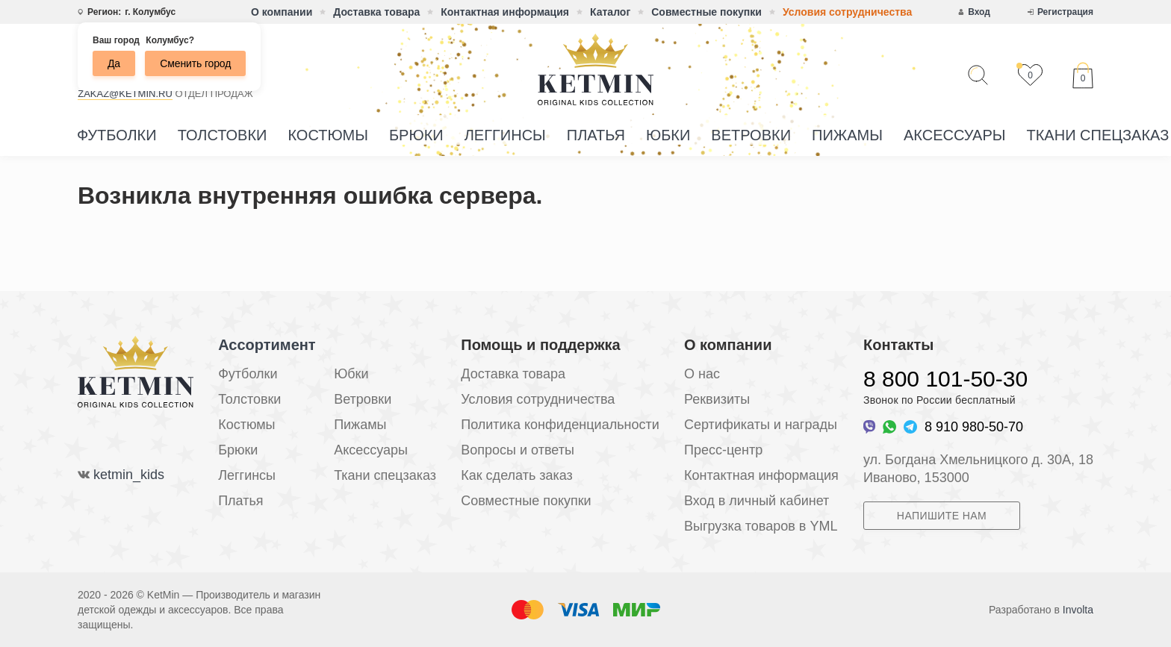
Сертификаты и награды (760, 424)
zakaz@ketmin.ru (125, 93)
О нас (702, 373)
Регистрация (1065, 12)
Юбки (668, 135)
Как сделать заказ (517, 475)
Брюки (416, 135)
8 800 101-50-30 (945, 378)
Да (114, 63)
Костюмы (328, 135)
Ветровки (751, 135)
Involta (1078, 610)
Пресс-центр (723, 450)
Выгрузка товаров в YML (760, 526)
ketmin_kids (128, 474)
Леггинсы (505, 135)
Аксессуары (955, 135)
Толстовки (222, 135)
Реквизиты (717, 399)
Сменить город (195, 63)
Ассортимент (266, 345)
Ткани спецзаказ (385, 475)
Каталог (610, 12)
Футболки (117, 135)
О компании (281, 12)
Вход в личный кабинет (756, 500)
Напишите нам (942, 516)
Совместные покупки (706, 12)
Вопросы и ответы (517, 450)
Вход (979, 12)
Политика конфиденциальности (560, 424)
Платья (596, 135)
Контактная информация (505, 12)
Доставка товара (376, 12)
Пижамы (847, 135)
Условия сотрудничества (847, 12)
